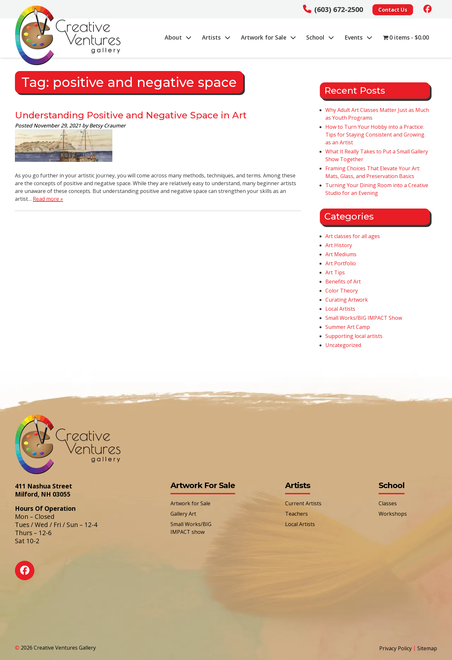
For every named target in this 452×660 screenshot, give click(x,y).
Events (358, 37)
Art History (338, 245)
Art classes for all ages (352, 236)
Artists (216, 37)
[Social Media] (427, 8)
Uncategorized (343, 345)
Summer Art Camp (347, 326)
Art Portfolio (340, 263)
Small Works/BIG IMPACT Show (363, 317)
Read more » (48, 198)
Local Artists (340, 308)
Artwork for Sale (268, 37)
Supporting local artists (354, 336)
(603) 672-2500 (338, 9)
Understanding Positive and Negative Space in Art (131, 115)
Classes (388, 503)
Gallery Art (183, 513)
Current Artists (303, 503)
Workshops (393, 513)
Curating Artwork (346, 299)
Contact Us (392, 9)
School (320, 37)
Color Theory (341, 290)
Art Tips (335, 272)
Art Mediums (341, 254)
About (178, 37)
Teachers (296, 513)
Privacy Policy (395, 648)
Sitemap (427, 648)
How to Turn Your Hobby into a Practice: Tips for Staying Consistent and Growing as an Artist (374, 134)
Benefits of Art (343, 281)
